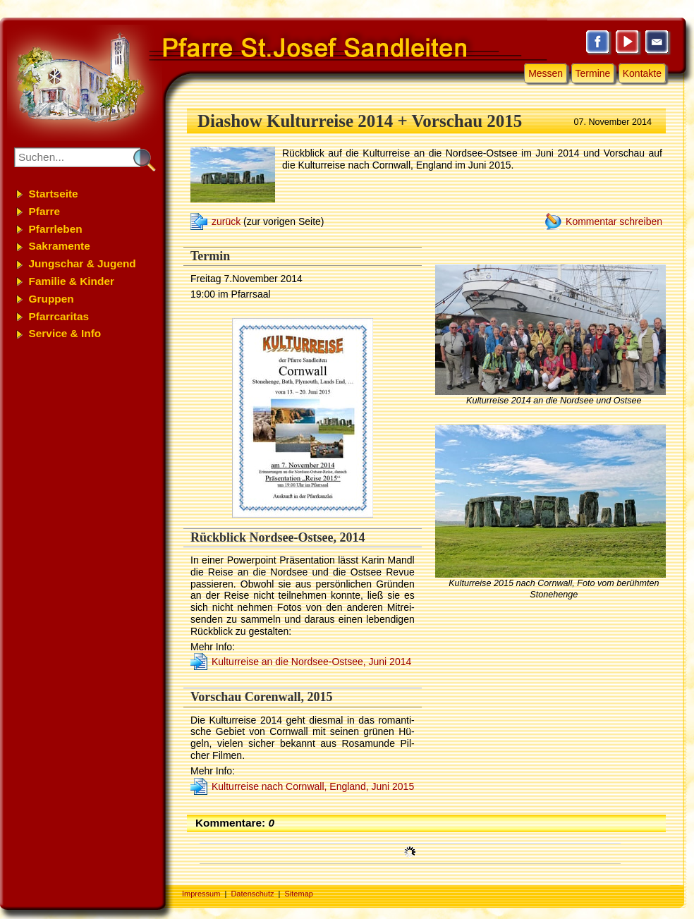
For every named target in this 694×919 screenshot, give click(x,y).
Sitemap (299, 893)
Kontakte (642, 73)
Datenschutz (252, 893)
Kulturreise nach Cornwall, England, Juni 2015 (313, 786)
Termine (593, 73)
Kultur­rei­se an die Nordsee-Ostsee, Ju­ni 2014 (311, 661)
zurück (226, 221)
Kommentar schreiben (614, 221)
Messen (545, 73)
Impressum (201, 893)
